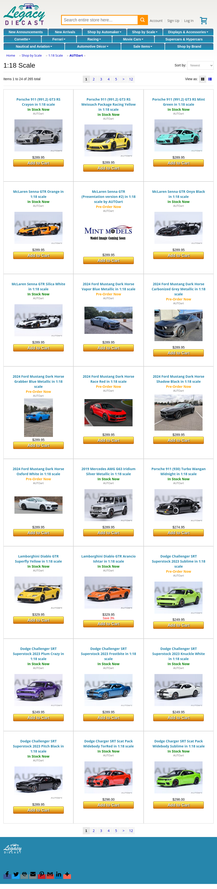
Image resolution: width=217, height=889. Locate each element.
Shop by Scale (145, 32)
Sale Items (142, 46)
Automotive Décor (92, 46)
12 (131, 79)
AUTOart (76, 55)
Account (156, 20)
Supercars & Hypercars (184, 39)
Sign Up (173, 20)
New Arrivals (65, 32)
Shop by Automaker (105, 32)
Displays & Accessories (188, 32)
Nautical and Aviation (34, 46)
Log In (188, 20)
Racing (94, 39)
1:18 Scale (55, 55)
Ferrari (58, 39)
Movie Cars (133, 39)
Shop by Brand (189, 46)
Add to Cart (38, 163)
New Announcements (26, 32)
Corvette (22, 39)
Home (10, 55)
